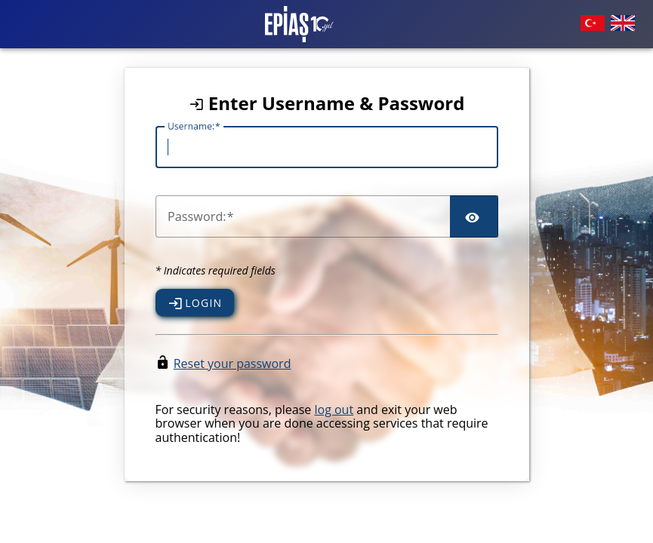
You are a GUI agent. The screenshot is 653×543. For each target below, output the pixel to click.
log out (333, 409)
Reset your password (232, 363)
